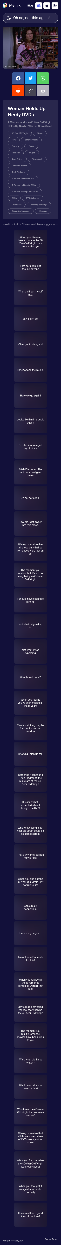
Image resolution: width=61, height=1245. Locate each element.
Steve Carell (37, 159)
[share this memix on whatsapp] (43, 78)
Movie (39, 133)
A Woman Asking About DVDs (25, 192)
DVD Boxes (16, 205)
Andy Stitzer (17, 159)
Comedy (15, 146)
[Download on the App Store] (46, 5)
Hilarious (16, 153)
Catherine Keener (19, 166)
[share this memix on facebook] (18, 78)
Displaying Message (20, 211)
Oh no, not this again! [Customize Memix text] (33, 17)
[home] (11, 5)
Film (14, 140)
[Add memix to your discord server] (38, 5)
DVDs (14, 198)
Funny (31, 146)
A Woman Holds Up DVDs (23, 179)
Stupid (32, 153)
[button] (30, 90)
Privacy (55, 1239)
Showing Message (39, 205)
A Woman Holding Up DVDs (24, 185)
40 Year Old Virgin (20, 133)
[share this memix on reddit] (18, 90)
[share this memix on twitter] (30, 78)
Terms (48, 1239)
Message (43, 211)
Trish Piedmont (18, 172)
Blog (30, 5)
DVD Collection (32, 198)
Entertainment (31, 140)
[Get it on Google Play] (55, 5)
